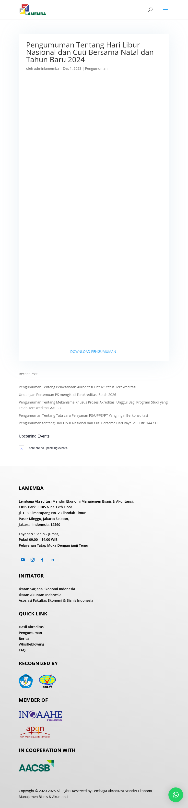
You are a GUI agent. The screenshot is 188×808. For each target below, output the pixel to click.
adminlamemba (46, 68)
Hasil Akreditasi (32, 626)
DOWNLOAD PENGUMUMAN (93, 351)
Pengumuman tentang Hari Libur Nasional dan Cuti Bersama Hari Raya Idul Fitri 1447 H (88, 423)
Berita (24, 638)
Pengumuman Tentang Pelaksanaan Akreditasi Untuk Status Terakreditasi (77, 387)
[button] (175, 794)
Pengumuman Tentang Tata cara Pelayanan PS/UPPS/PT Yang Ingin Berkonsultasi (83, 415)
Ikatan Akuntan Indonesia (40, 594)
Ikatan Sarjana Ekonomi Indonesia (47, 589)
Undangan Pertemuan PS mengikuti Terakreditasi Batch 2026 (67, 394)
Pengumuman (96, 68)
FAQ (22, 650)
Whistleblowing (31, 644)
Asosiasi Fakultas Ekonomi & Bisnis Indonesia (56, 600)
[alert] (94, 448)
